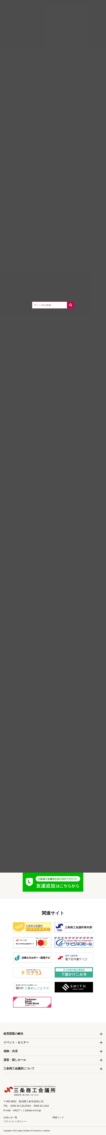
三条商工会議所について (19, 1068)
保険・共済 (11, 1051)
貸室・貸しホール (15, 1059)
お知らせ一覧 (10, 1117)
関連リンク (58, 1117)
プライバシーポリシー (15, 1121)
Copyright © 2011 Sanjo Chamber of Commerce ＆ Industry (27, 1131)
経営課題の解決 (13, 1033)
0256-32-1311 (58, 800)
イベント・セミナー (16, 1042)
